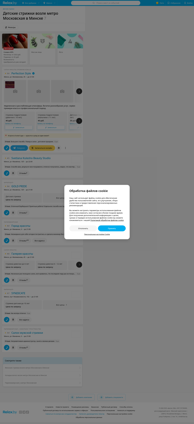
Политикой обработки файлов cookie (107, 220)
